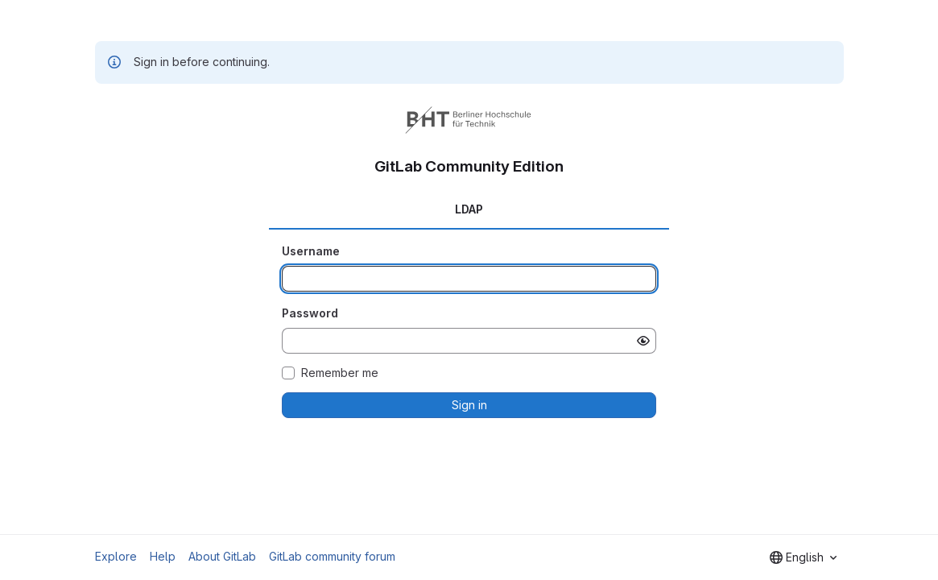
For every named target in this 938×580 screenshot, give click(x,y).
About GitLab (222, 556)
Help (163, 556)
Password (310, 313)
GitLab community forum (332, 556)
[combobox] (803, 557)
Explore (116, 556)
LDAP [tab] (469, 209)
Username (311, 251)
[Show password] (643, 341)
